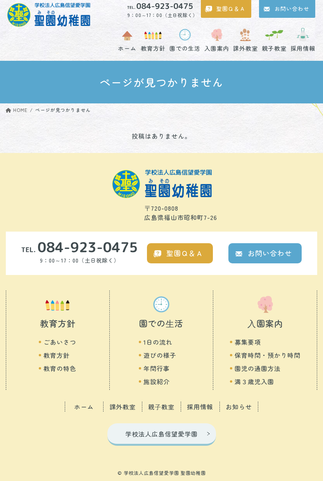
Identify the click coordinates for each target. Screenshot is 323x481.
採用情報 (302, 47)
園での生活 (184, 47)
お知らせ (239, 406)
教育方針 (153, 47)
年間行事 (156, 368)
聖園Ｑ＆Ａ (230, 8)
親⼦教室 (161, 406)
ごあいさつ (59, 342)
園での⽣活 (161, 323)
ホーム (127, 47)
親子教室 (274, 47)
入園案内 (216, 47)
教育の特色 (59, 368)
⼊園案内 (265, 323)
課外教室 (245, 47)
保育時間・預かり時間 (268, 355)
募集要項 (248, 342)
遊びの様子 (159, 355)
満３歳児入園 (254, 381)
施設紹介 (156, 381)
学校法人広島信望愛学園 (161, 433)
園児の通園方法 (258, 368)
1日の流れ (158, 342)
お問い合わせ (292, 8)
